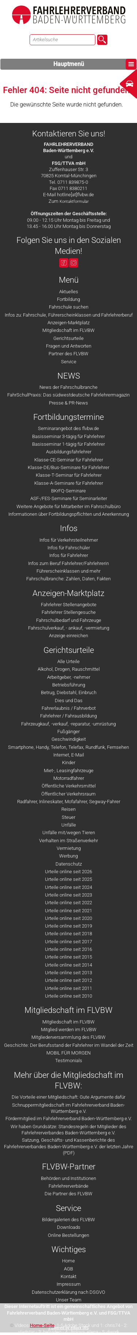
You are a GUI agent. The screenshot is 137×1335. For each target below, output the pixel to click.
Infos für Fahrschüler (68, 547)
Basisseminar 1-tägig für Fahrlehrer (68, 444)
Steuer (68, 817)
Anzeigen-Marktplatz (68, 322)
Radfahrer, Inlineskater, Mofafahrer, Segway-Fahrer (68, 801)
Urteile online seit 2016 (68, 949)
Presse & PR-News (68, 403)
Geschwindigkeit (69, 739)
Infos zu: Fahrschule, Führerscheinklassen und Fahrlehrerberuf (69, 315)
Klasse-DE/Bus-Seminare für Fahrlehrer (68, 467)
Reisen (68, 809)
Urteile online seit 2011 (68, 988)
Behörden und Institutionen (68, 1178)
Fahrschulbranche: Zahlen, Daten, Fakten (68, 578)
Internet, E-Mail (68, 755)
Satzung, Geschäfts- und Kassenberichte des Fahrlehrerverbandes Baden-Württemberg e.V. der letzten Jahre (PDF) (68, 1146)
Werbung (68, 856)
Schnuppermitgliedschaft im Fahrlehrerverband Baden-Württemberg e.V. (68, 1108)
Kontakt (68, 1276)
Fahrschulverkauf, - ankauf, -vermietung (68, 628)
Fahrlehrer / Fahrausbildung (68, 716)
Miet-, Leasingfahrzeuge (69, 770)
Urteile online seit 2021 (68, 910)
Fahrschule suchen (68, 307)
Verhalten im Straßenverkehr (68, 840)
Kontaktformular (74, 201)
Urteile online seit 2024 (68, 887)
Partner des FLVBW (68, 353)
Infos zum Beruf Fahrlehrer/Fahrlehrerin (68, 563)
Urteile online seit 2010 (68, 996)
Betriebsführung (68, 685)
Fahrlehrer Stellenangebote (68, 604)
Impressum (69, 1284)
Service (68, 361)
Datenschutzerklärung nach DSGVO (68, 1292)
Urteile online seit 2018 (68, 933)
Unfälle (68, 825)
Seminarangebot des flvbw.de (68, 428)
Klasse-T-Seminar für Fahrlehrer (69, 475)
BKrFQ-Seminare (68, 491)
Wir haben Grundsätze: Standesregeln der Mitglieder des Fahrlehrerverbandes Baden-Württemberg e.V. (68, 1129)
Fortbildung (68, 299)
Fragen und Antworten (68, 346)
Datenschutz (69, 864)
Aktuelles (68, 291)
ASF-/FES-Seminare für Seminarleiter (68, 498)
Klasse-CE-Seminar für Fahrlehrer (68, 460)
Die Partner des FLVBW (68, 1193)
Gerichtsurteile (68, 338)
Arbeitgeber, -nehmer (68, 677)
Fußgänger (68, 731)
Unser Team (68, 1300)
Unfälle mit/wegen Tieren (68, 832)
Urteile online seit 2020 (68, 918)
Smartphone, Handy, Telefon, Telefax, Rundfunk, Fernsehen (68, 747)
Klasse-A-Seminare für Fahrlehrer (68, 483)
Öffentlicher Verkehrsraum (68, 794)
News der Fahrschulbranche (68, 387)
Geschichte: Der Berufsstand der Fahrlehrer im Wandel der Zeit (68, 1045)
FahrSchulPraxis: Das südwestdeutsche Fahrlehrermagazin (68, 395)
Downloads (68, 1227)
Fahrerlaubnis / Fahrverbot (69, 708)
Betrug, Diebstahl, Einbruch (68, 692)
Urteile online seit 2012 (68, 980)
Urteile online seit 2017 (68, 941)
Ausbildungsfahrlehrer (68, 451)
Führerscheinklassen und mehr (68, 571)
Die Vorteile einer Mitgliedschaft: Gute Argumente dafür (68, 1097)
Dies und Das (69, 700)
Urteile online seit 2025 (68, 879)
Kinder (68, 762)
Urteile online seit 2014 (68, 965)
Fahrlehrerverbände (68, 1186)
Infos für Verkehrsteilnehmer (68, 540)
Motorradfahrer (68, 778)
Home (68, 1261)
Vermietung (69, 848)
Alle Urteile (68, 661)
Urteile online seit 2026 (68, 871)
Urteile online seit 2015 (68, 957)
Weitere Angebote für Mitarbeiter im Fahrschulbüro (68, 506)
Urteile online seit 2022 (68, 902)
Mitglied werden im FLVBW (68, 1029)
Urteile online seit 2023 (68, 895)
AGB (68, 1269)
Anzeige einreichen (68, 635)
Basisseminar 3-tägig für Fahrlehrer (68, 436)
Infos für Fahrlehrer (68, 555)
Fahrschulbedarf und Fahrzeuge (68, 620)
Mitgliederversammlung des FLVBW (68, 1037)
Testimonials (68, 1060)
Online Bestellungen (68, 1235)
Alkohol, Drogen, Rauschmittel (69, 669)
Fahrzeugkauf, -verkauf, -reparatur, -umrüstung (68, 724)
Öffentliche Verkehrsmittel (69, 786)
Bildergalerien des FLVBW (68, 1219)
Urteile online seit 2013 (68, 972)
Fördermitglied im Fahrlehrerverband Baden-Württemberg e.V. (68, 1118)
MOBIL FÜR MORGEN (68, 1053)
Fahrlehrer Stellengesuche (69, 612)
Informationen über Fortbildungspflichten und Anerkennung (68, 514)
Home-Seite (42, 1325)
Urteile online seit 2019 (68, 926)
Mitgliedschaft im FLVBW (68, 330)
